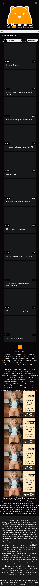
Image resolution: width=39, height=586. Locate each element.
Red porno (6, 551)
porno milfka (20, 386)
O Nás (1, 583)
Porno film (27, 549)
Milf (7, 553)
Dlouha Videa (14, 520)
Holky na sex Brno (25, 574)
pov (30, 379)
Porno (22, 566)
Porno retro (11, 547)
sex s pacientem (29, 356)
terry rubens (29, 377)
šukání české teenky (28, 365)
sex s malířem (6, 390)
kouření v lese (17, 361)
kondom (32, 358)
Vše (36, 390)
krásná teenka (17, 384)
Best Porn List (28, 568)
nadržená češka (32, 375)
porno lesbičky (30, 545)
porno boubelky (30, 543)
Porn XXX (28, 570)
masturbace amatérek (30, 361)
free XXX (25, 555)
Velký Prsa (11, 562)
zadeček (20, 377)
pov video (17, 369)
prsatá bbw (16, 365)
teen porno (33, 557)
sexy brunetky (23, 367)
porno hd (33, 547)
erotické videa (27, 528)
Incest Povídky (24, 520)
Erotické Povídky (23, 583)
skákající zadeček (28, 354)
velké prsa (32, 560)
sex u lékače (11, 379)
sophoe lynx (23, 358)
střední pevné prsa (29, 369)
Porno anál (17, 564)
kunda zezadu (30, 373)
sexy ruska (20, 363)
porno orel (10, 528)
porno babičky (13, 537)
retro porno (20, 532)
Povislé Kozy (31, 381)
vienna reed (8, 369)
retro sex (18, 557)
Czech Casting (28, 553)
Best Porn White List (15, 568)
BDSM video (22, 539)
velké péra (18, 388)
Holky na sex (13, 574)
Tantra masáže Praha (30, 572)
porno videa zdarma (23, 526)
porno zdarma (15, 566)
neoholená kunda (8, 363)
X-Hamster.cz (20, 26)
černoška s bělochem (26, 371)
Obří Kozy (7, 365)
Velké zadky (24, 562)
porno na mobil (17, 530)
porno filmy (18, 549)
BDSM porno (29, 534)
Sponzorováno (33, 582)
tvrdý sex (4, 375)
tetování (8, 354)
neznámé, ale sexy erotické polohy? (14, 524)
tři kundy (7, 384)
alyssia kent (17, 354)
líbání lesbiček (31, 363)
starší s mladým (29, 384)
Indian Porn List (19, 570)
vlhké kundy (6, 361)
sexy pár (33, 367)
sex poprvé (19, 373)
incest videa (8, 543)
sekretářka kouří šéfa (9, 367)
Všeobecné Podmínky (13, 583)
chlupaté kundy (7, 534)
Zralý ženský (11, 545)
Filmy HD (6, 555)
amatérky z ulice (8, 386)
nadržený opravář (11, 371)
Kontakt (6, 582)
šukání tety (16, 390)
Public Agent (17, 541)
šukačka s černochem (10, 358)
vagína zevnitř (10, 377)
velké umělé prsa (27, 390)
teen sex (15, 560)
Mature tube (24, 551)
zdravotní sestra (31, 386)
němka (22, 381)
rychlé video (22, 379)
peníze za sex (9, 373)
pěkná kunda (8, 356)
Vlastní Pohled (8, 388)
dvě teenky (18, 356)
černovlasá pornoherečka (17, 375)
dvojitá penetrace (29, 388)
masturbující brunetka (10, 381)
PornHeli (5, 568)
